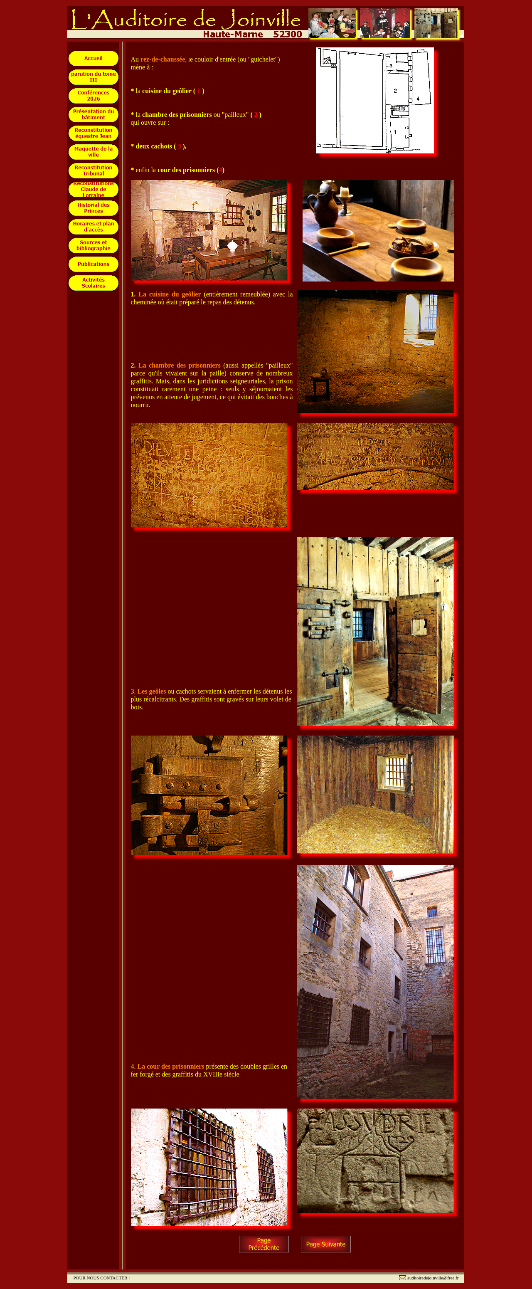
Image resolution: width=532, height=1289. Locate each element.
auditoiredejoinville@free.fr (432, 1277)
